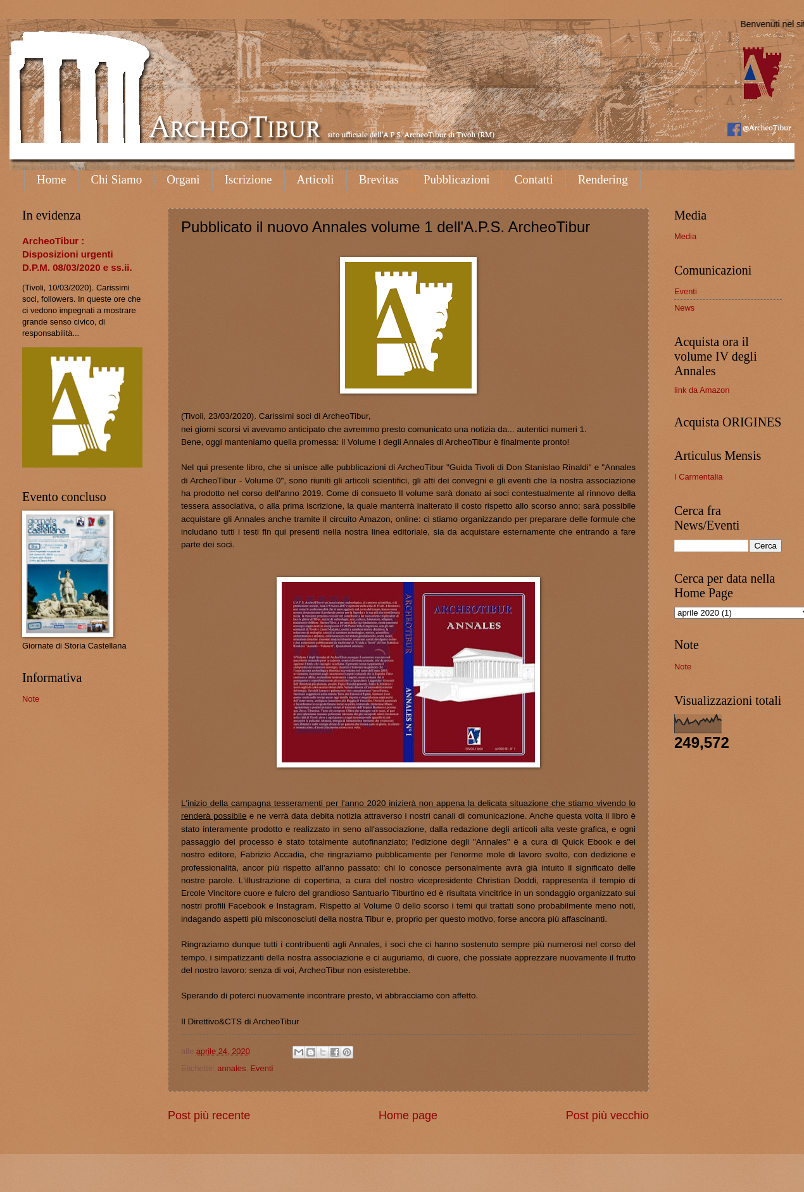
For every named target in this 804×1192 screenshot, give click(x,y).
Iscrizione (248, 179)
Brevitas (379, 179)
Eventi (262, 1068)
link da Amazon (701, 390)
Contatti (533, 179)
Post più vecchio (607, 1115)
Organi (182, 179)
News (684, 308)
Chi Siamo (116, 179)
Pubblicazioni (456, 179)
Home (51, 179)
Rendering (603, 179)
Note (30, 699)
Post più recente (209, 1115)
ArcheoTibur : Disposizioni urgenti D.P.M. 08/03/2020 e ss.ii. (77, 254)
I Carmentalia (698, 476)
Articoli (315, 179)
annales (231, 1068)
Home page (408, 1115)
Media (685, 236)
